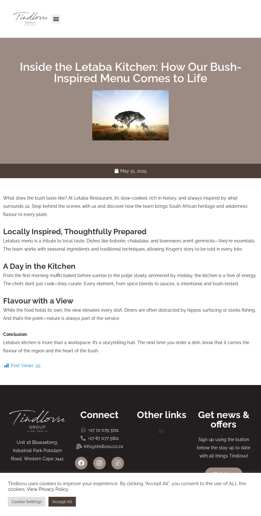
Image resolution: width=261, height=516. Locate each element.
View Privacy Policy (47, 489)
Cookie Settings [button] (27, 501)
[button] (56, 19)
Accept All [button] (62, 501)
